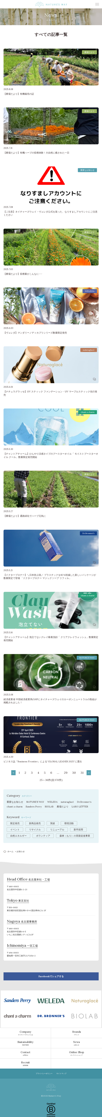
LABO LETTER (80, 806)
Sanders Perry (34, 806)
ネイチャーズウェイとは (25, 1033)
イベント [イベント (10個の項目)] (15, 829)
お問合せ (25, 1053)
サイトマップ (61, 1073)
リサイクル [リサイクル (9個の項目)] (35, 829)
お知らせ (76, 1043)
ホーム (10, 851)
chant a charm (14, 806)
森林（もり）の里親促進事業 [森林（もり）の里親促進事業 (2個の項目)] (75, 835)
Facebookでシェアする (51, 976)
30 (74, 773)
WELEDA (52, 801)
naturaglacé (67, 801)
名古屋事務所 (22, 922)
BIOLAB (49, 806)
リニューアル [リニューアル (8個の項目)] (57, 829)
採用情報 (25, 1063)
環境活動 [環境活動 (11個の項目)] (69, 823)
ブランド (76, 1033)
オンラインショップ (76, 1053)
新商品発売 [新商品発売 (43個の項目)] (35, 823)
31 (82, 773)
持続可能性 (25, 1043)
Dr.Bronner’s (84, 801)
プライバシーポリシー (44, 1073)
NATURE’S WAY (35, 801)
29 (65, 773)
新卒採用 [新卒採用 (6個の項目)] (78, 829)
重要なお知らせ (15, 801)
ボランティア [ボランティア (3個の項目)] (43, 835)
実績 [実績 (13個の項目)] (52, 823)
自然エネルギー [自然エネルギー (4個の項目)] (18, 835)
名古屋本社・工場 (28, 879)
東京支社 (18, 901)
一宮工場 (22, 946)
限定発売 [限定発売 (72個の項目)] (15, 823)
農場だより (62, 806)
